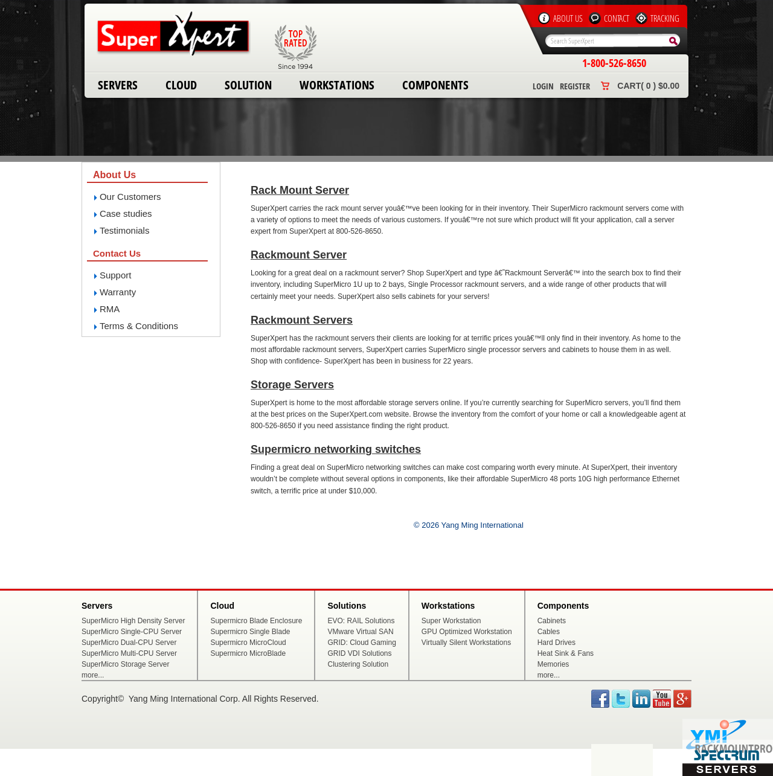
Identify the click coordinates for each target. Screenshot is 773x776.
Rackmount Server (299, 255)
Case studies (126, 213)
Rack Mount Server (300, 190)
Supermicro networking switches (336, 449)
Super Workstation (451, 621)
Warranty (118, 292)
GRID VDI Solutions (359, 653)
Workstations (337, 85)
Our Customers (130, 196)
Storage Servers (292, 385)
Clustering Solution (357, 664)
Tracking (664, 18)
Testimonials (125, 230)
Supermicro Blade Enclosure (256, 621)
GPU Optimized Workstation (467, 631)
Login (543, 86)
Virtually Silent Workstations (466, 642)
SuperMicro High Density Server (133, 621)
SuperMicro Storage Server (125, 664)
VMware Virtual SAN (360, 631)
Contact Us (117, 253)
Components (435, 85)
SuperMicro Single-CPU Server (132, 631)
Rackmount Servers (302, 320)
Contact (616, 18)
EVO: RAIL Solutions (360, 621)
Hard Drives (556, 642)
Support (116, 275)
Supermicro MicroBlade (248, 653)
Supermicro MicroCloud (248, 642)
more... (93, 675)
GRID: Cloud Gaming (361, 642)
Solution (248, 85)
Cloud (181, 85)
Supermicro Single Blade (250, 631)
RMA (110, 309)
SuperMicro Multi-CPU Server (129, 653)
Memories (553, 664)
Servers (118, 85)
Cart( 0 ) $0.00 (648, 86)
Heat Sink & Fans (565, 653)
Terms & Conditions (139, 326)
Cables (548, 631)
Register (575, 86)
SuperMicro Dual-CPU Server (129, 642)
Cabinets (551, 621)
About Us (568, 18)
